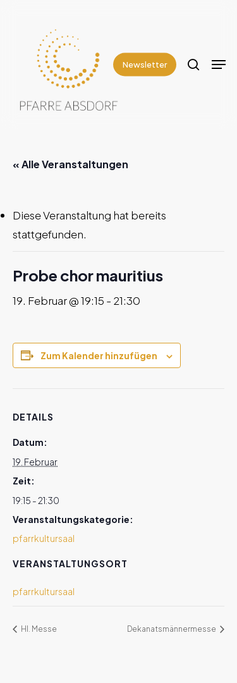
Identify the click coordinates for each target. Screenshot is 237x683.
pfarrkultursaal (44, 538)
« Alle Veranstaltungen (70, 164)
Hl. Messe (38, 629)
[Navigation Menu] (219, 64)
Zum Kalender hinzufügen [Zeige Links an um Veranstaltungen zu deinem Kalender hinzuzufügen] (98, 355)
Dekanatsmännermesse (172, 629)
